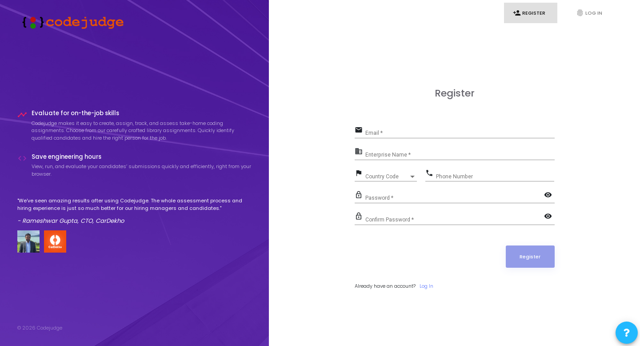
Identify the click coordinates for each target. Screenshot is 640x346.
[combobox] (391, 176)
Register (529, 13)
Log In (589, 13)
